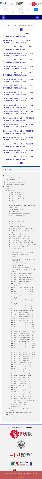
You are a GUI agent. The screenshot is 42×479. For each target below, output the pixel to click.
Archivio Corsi (11, 190)
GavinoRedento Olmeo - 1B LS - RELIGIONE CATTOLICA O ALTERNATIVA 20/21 (18, 151)
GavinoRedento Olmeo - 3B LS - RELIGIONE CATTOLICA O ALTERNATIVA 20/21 (18, 106)
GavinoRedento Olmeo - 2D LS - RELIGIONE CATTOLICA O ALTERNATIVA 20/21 (18, 119)
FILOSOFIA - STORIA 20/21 (20, 255)
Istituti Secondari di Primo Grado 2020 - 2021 (24, 245)
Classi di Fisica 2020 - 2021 (18, 234)
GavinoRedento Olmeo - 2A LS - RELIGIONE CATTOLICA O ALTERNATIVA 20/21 (18, 138)
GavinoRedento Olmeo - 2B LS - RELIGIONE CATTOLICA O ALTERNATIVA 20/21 (18, 132)
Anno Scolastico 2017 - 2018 (17, 192)
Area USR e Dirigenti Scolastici (17, 215)
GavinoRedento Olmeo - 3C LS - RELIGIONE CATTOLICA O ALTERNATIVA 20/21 (18, 100)
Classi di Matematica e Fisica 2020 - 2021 (22, 240)
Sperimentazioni (13, 220)
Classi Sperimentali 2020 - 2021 (20, 247)
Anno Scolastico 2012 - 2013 (17, 203)
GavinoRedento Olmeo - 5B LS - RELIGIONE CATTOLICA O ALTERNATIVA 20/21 (18, 61)
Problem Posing (13, 207)
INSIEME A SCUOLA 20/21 (19, 404)
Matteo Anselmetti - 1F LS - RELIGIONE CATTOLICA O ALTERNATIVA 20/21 (17, 41)
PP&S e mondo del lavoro (16, 209)
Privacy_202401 (21, 475)
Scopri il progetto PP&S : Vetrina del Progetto (22, 205)
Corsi (7, 188)
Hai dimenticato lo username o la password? (25, 13)
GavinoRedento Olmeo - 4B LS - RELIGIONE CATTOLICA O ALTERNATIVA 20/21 (18, 87)
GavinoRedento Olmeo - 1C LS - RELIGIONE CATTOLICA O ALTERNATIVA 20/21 (18, 145)
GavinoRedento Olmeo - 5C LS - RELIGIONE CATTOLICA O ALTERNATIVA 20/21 (18, 54)
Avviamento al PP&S (14, 211)
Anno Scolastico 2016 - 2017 (17, 195)
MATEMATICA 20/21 (17, 265)
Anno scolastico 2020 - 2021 (17, 226)
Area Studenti (11, 419)
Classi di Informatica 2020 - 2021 (20, 236)
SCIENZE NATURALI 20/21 (19, 402)
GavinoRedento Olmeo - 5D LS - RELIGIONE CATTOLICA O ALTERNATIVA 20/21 (18, 48)
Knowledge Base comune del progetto (19, 213)
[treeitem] (21, 296)
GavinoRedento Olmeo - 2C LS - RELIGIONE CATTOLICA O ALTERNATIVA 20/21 (18, 125)
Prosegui (21, 477)
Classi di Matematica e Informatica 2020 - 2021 (24, 242)
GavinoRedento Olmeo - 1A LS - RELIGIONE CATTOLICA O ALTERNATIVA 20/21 (18, 158)
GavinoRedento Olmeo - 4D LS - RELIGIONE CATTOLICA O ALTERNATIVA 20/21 (18, 74)
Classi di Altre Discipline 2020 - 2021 (21, 228)
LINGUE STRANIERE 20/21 (19, 263)
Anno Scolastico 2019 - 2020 (17, 224)
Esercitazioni (12, 218)
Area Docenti (11, 417)
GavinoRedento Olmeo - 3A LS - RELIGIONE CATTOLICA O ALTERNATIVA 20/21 (18, 112)
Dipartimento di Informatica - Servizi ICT (23, 470)
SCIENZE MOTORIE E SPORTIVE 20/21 (23, 400)
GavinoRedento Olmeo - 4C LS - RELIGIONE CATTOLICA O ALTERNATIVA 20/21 (18, 80)
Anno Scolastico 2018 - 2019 (17, 222)
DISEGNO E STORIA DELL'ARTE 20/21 (23, 253)
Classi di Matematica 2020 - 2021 (20, 238)
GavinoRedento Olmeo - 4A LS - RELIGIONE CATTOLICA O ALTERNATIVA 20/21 (18, 93)
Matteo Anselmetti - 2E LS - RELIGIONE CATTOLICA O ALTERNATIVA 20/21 (17, 35)
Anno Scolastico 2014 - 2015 (17, 199)
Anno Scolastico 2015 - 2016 (17, 197)
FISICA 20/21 (16, 257)
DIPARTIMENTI (16, 406)
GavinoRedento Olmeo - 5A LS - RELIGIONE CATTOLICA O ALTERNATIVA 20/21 (18, 67)
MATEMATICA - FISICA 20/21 (20, 267)
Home (5, 174)
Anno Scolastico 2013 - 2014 (17, 201)
